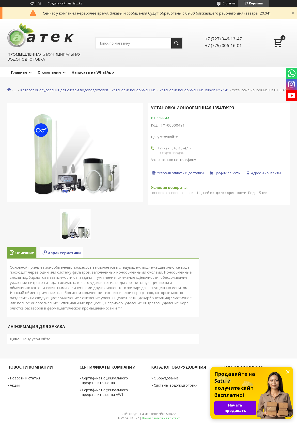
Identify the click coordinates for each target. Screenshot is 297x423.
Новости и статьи (25, 378)
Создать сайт (57, 3)
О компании (49, 72)
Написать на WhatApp (93, 72)
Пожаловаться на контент (161, 418)
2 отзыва (229, 3)
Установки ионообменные (133, 90)
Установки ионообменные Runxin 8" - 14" (193, 90)
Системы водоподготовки (176, 385)
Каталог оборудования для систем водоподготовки (64, 90)
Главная (19, 72)
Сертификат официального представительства (105, 380)
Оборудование (166, 378)
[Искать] (176, 43)
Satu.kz (171, 414)
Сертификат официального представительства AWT (105, 392)
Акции (15, 385)
